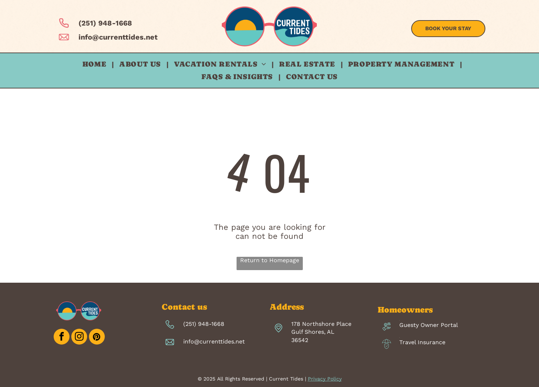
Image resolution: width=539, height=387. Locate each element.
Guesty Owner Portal (428, 325)
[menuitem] (95, 64)
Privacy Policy (325, 379)
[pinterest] (97, 337)
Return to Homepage (269, 260)
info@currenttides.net (118, 37)
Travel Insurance (422, 342)
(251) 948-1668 (105, 23)
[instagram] (79, 337)
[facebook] (61, 337)
